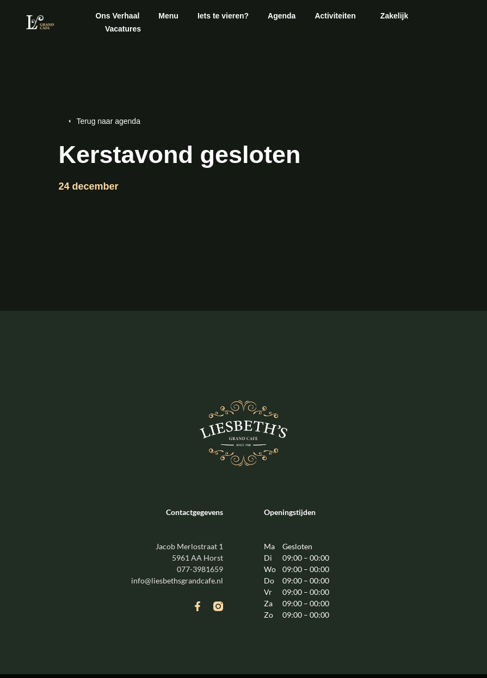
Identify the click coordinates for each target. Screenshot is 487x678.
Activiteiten (338, 15)
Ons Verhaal (117, 15)
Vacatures (123, 28)
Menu (168, 15)
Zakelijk (394, 15)
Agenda (281, 15)
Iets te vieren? (223, 15)
